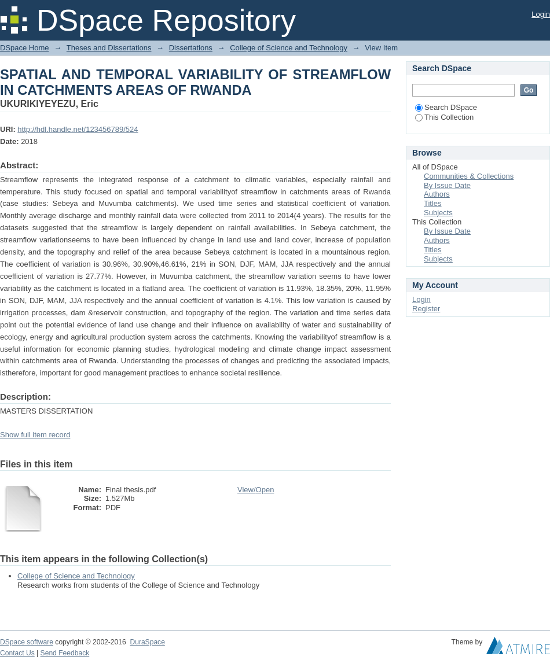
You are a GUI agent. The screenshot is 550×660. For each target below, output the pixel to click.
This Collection (444, 117)
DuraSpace (147, 642)
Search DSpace (446, 107)
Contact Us (17, 653)
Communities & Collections (469, 176)
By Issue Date (447, 185)
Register (426, 308)
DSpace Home (24, 47)
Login (540, 14)
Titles (433, 203)
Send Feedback (65, 653)
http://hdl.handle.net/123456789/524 (77, 129)
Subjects (438, 212)
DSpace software (26, 642)
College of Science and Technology (288, 47)
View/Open (255, 489)
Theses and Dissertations (109, 47)
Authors (437, 194)
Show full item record (35, 434)
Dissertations (190, 47)
